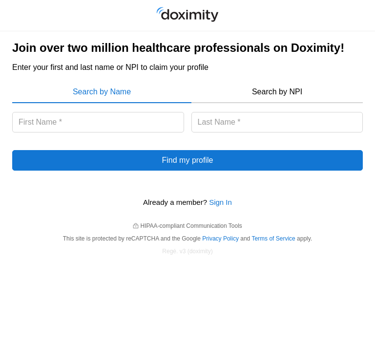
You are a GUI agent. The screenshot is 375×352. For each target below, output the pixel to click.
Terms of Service (273, 238)
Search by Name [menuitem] (102, 92)
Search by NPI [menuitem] (277, 92)
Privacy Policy (220, 238)
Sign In (220, 202)
